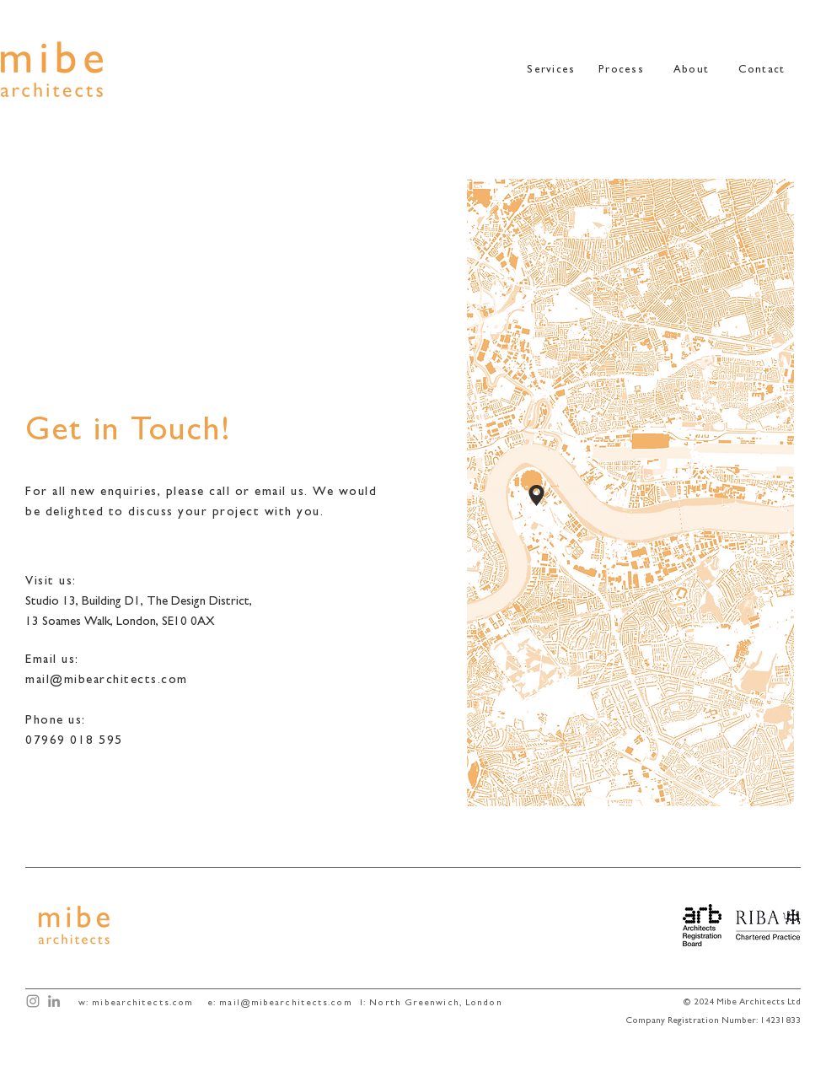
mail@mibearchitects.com (285, 1003)
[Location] (536, 495)
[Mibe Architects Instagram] (32, 1001)
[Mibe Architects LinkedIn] (54, 1001)
